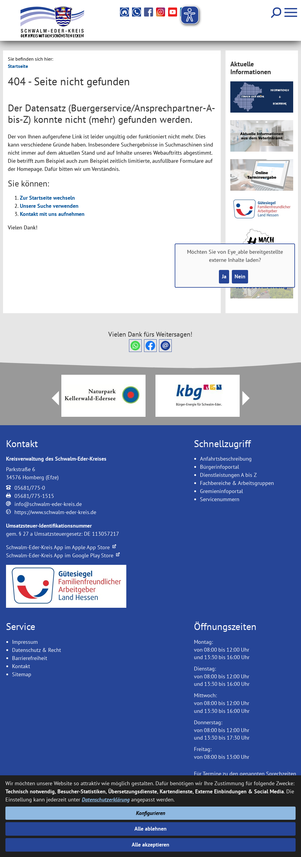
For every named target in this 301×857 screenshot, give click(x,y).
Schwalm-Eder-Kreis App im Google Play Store (63, 555)
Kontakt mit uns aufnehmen (52, 213)
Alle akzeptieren (150, 844)
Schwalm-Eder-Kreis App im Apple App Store (61, 547)
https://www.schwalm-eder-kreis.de (55, 512)
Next (249, 398)
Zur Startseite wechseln (47, 197)
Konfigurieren (150, 812)
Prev (52, 398)
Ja (224, 276)
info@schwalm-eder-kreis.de (48, 504)
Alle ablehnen (150, 828)
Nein (240, 276)
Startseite (18, 66)
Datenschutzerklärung (106, 799)
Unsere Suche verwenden (49, 205)
